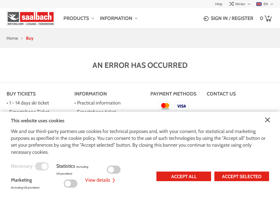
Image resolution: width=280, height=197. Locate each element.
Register (242, 18)
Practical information (99, 103)
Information (116, 18)
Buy (29, 38)
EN (262, 4)
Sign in (219, 18)
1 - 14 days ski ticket (29, 103)
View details (100, 180)
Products (76, 18)
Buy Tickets (21, 94)
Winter (237, 4)
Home (12, 38)
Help (218, 4)
